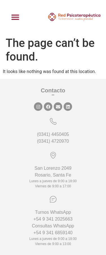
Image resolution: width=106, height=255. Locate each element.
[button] (15, 17)
